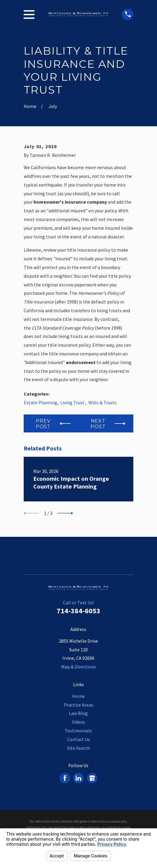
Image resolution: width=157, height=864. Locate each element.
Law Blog (78, 713)
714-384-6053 (78, 610)
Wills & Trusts (102, 402)
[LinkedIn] (78, 778)
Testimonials (78, 731)
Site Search (78, 748)
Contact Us (78, 739)
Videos (78, 722)
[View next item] (65, 513)
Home (78, 696)
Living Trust (72, 402)
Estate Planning (40, 402)
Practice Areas (78, 705)
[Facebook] (65, 778)
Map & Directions (78, 667)
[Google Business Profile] (92, 778)
